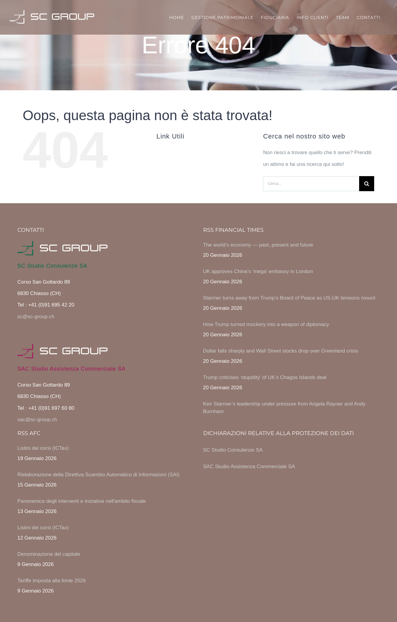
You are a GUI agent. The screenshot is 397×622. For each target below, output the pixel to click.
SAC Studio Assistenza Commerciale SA (249, 466)
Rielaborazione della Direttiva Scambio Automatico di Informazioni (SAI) (98, 474)
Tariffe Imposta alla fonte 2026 (51, 580)
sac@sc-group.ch (37, 419)
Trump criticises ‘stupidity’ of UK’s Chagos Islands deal (264, 377)
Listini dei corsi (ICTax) (43, 448)
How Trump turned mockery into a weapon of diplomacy (266, 324)
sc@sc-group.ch (35, 316)
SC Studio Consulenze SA (233, 450)
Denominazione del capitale (48, 554)
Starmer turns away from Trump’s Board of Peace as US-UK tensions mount (289, 298)
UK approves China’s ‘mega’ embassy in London (258, 271)
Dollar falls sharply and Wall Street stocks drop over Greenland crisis (280, 351)
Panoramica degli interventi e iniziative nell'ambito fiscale (81, 501)
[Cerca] (366, 183)
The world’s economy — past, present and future (258, 245)
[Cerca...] (311, 183)
